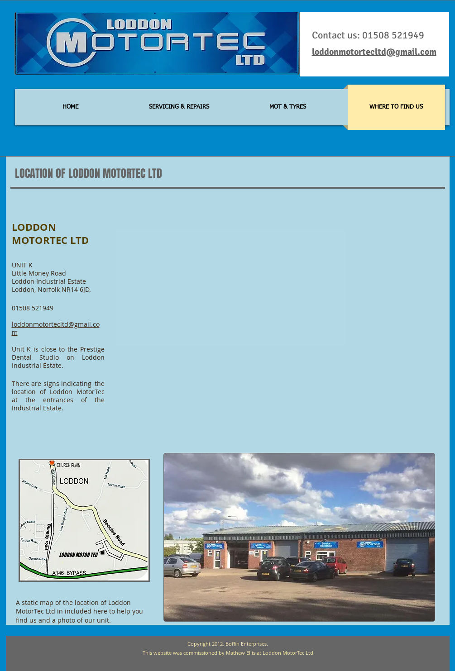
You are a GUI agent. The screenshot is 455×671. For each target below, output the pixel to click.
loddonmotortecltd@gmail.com (374, 51)
